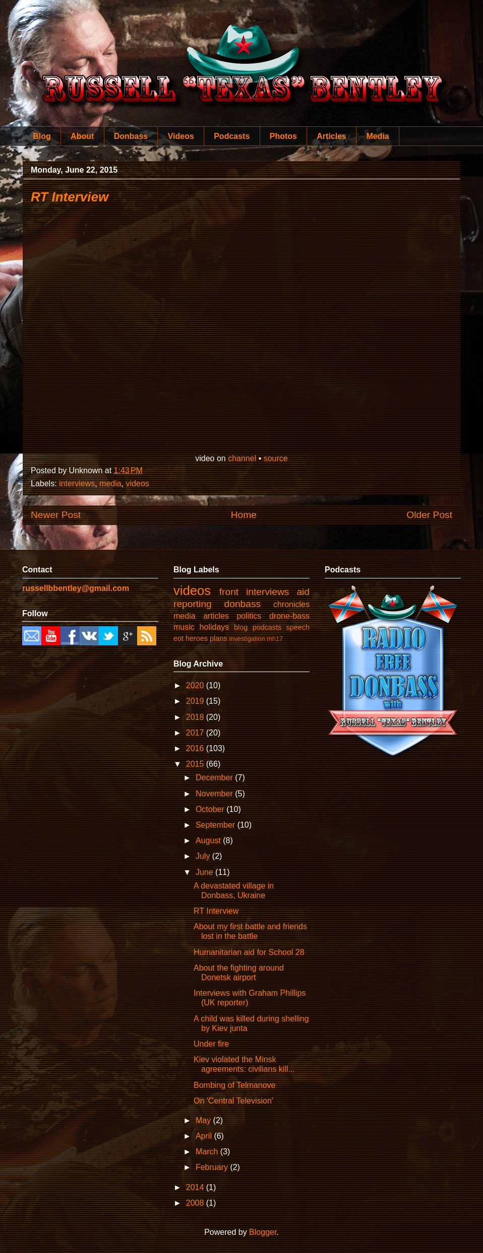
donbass (242, 604)
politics (248, 616)
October (211, 809)
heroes (197, 638)
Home (244, 514)
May (204, 1120)
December (215, 777)
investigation (247, 638)
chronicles (291, 604)
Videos (181, 136)
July (204, 856)
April (205, 1136)
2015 (196, 764)
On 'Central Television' (233, 1100)
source (276, 458)
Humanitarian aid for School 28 (249, 952)
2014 (196, 1187)
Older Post (429, 514)
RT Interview (69, 196)
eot (178, 638)
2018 (196, 717)
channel (242, 458)
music (184, 627)
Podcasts (232, 136)
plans (218, 638)
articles (216, 616)
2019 (196, 701)
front (228, 591)
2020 (196, 685)
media (110, 483)
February (213, 1167)
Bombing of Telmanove (234, 1085)
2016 (196, 748)
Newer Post (56, 514)
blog (241, 627)
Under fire (211, 1044)
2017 (196, 732)
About (82, 136)
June (205, 872)
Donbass (131, 136)
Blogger (262, 1232)
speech (298, 627)
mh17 (275, 638)
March (208, 1151)
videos (137, 483)
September (216, 825)
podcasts (267, 627)
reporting (192, 604)
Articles (331, 136)
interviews (77, 483)
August (209, 840)
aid (303, 591)
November (215, 793)
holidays (214, 627)
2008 (196, 1203)
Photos (283, 136)
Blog (42, 136)
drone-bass (289, 616)
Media (377, 136)
